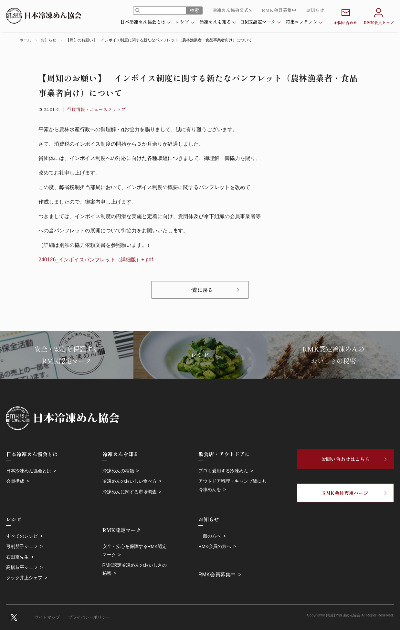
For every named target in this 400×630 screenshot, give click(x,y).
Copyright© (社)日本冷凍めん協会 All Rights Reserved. (350, 615)
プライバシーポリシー (89, 617)
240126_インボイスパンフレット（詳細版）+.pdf (95, 259)
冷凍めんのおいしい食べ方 (129, 481)
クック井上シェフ (24, 577)
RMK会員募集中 (279, 10)
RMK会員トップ (379, 15)
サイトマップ (47, 617)
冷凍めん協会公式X (232, 10)
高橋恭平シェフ (22, 567)
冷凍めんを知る (215, 21)
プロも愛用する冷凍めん (223, 470)
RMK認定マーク (258, 21)
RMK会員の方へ (214, 546)
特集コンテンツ (301, 21)
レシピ (182, 21)
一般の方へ (209, 536)
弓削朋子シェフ (22, 546)
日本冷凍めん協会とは (142, 21)
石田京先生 (17, 557)
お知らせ (315, 10)
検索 (194, 10)
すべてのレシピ (22, 536)
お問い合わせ (345, 15)
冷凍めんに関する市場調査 (129, 491)
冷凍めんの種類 (118, 470)
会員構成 (15, 481)
